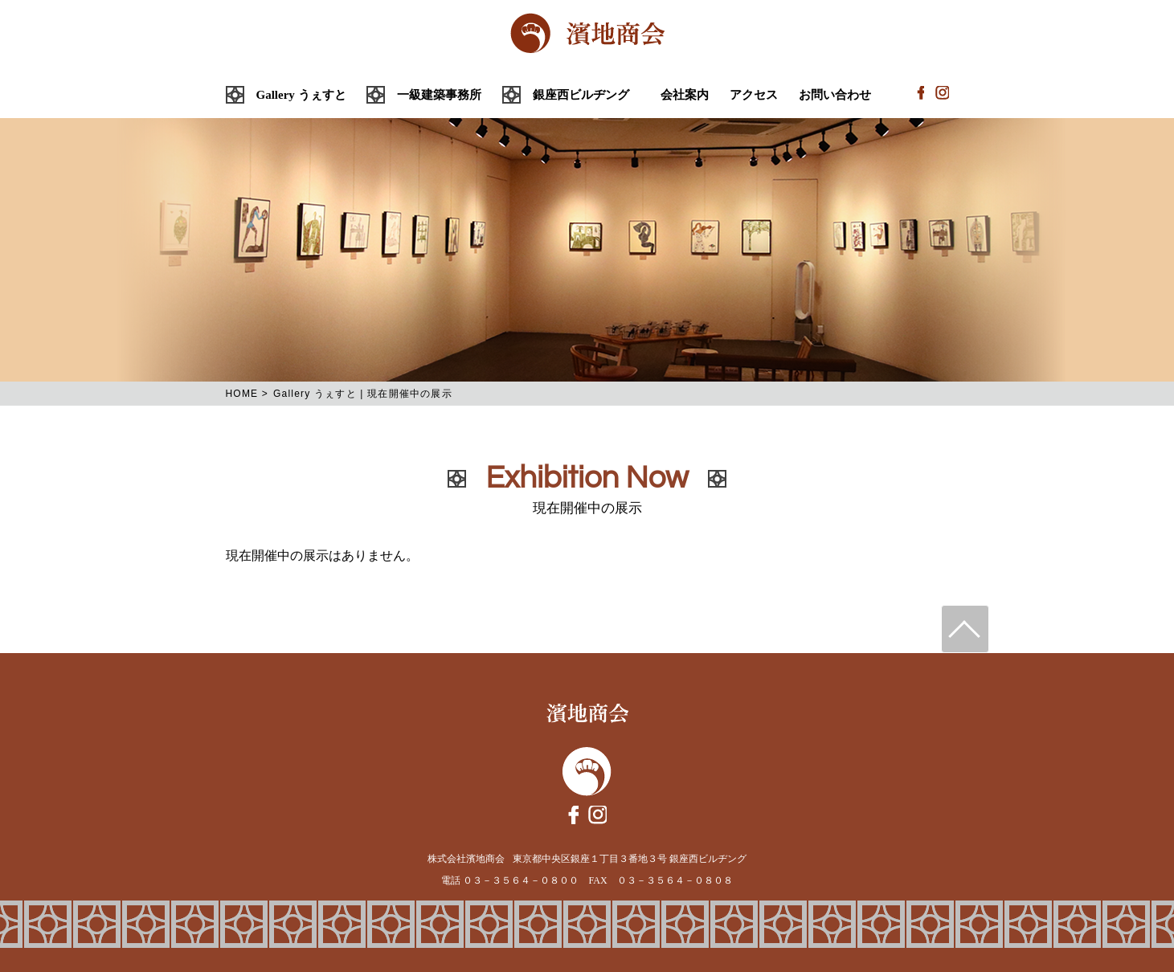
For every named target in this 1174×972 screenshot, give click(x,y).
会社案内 (685, 94)
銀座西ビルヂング (581, 94)
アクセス (754, 94)
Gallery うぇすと (301, 94)
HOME (242, 393)
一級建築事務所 (439, 94)
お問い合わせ (835, 94)
